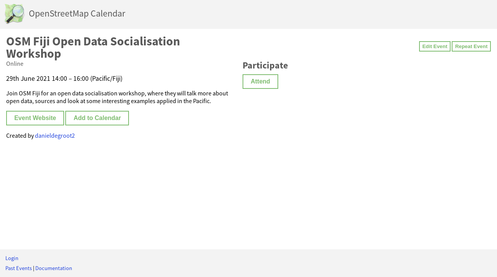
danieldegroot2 (55, 135)
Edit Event (434, 46)
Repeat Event (471, 46)
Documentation (53, 268)
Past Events (18, 268)
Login (11, 258)
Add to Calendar (97, 118)
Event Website (35, 118)
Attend (260, 81)
